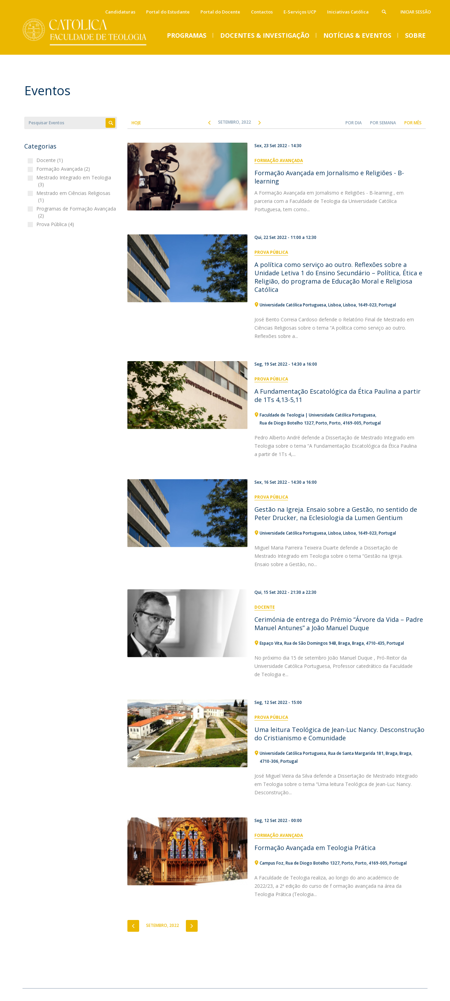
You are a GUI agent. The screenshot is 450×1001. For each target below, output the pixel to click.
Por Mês (413, 123)
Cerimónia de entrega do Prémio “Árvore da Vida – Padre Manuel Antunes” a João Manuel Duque (338, 623)
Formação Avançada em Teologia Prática (315, 847)
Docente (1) (50, 160)
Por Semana (383, 123)
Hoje (136, 123)
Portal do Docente (220, 12)
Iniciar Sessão (415, 12)
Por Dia (353, 123)
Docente (264, 607)
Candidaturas (120, 12)
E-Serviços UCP (300, 12)
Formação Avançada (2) (64, 169)
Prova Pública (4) (56, 224)
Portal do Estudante (168, 12)
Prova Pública (271, 252)
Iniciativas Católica (348, 12)
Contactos (262, 12)
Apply (110, 123)
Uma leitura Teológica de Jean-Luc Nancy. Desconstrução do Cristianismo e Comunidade (339, 733)
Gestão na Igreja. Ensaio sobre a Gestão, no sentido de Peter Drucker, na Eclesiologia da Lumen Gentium (335, 513)
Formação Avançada (278, 160)
